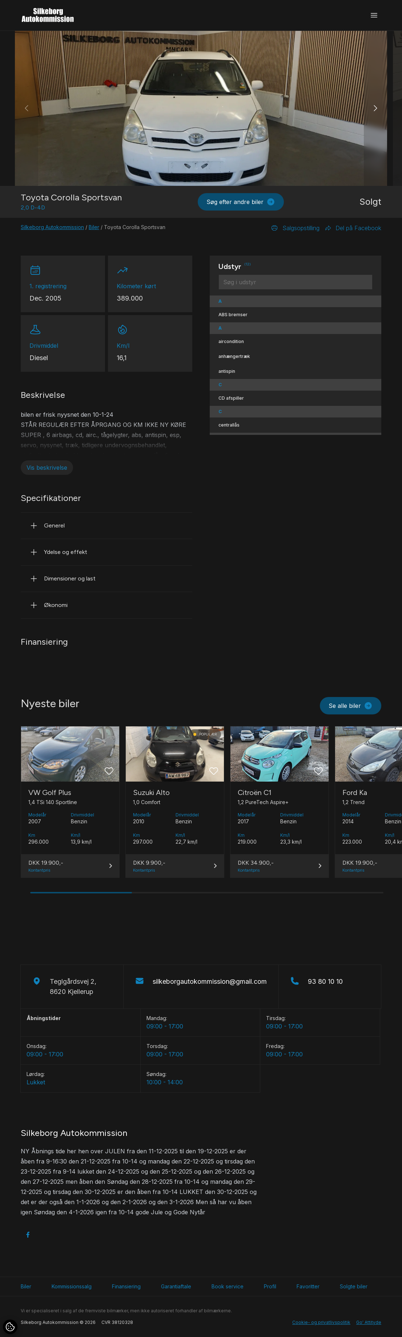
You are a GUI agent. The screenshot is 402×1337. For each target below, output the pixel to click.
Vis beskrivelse (47, 467)
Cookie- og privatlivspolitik (321, 1322)
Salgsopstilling (295, 228)
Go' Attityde (368, 1322)
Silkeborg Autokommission (52, 227)
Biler (94, 227)
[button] (375, 108)
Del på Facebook (353, 228)
